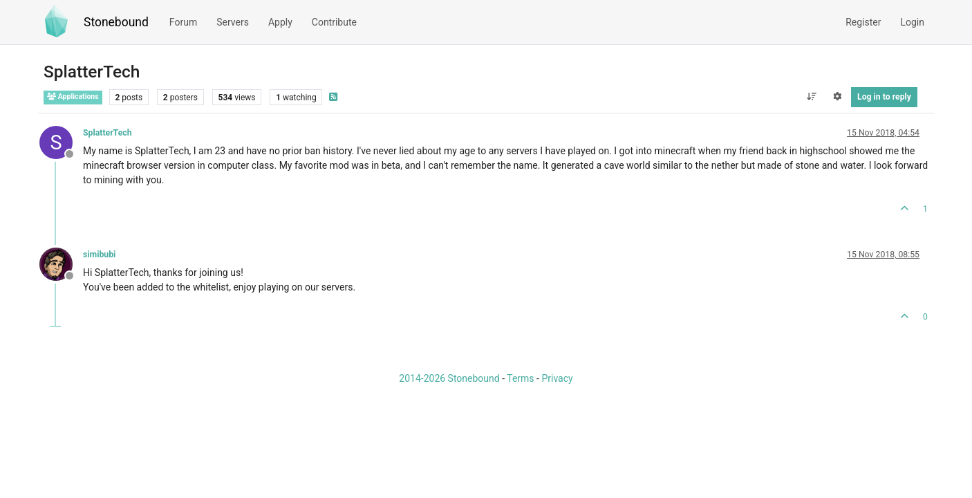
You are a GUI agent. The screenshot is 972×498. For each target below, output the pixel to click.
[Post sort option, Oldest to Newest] (811, 97)
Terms (520, 378)
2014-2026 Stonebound (449, 378)
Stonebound (116, 22)
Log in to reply (884, 97)
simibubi (99, 254)
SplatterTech (107, 133)
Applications (73, 96)
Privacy (556, 378)
